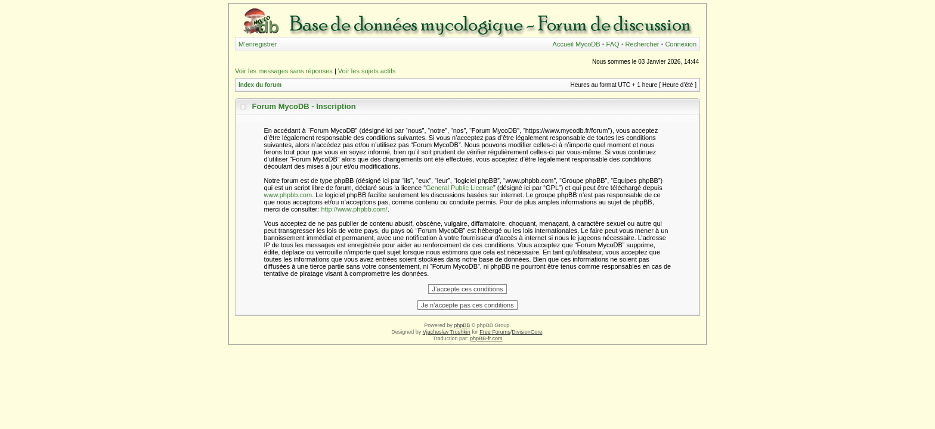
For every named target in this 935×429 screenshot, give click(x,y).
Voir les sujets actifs (367, 70)
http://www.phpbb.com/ (354, 209)
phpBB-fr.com (486, 338)
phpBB (462, 325)
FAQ (613, 44)
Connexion (680, 44)
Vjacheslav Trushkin (446, 332)
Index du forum (260, 85)
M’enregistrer (258, 44)
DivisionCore (527, 332)
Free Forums (494, 332)
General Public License (459, 187)
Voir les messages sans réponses (284, 70)
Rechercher (643, 44)
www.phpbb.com (288, 194)
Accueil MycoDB (576, 44)
